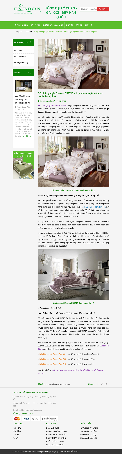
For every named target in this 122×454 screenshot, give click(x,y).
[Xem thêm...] (26, 136)
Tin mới (28, 32)
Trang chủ (19, 32)
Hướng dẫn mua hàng (89, 428)
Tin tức (17, 73)
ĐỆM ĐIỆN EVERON (55, 445)
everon (67, 384)
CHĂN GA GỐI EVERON (56, 431)
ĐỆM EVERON (52, 428)
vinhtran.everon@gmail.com (30, 410)
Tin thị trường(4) (20, 56)
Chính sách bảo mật (88, 438)
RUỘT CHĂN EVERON (56, 438)
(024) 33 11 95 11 (30, 403)
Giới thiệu (17, 431)
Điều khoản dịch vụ (88, 435)
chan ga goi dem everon (54, 384)
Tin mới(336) (18, 50)
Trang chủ (17, 428)
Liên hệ (16, 435)
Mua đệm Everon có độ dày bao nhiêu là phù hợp (22, 99)
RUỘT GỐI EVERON (55, 441)
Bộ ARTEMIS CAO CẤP (56, 435)
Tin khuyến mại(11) (21, 63)
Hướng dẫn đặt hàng (88, 431)
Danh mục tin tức (23, 42)
